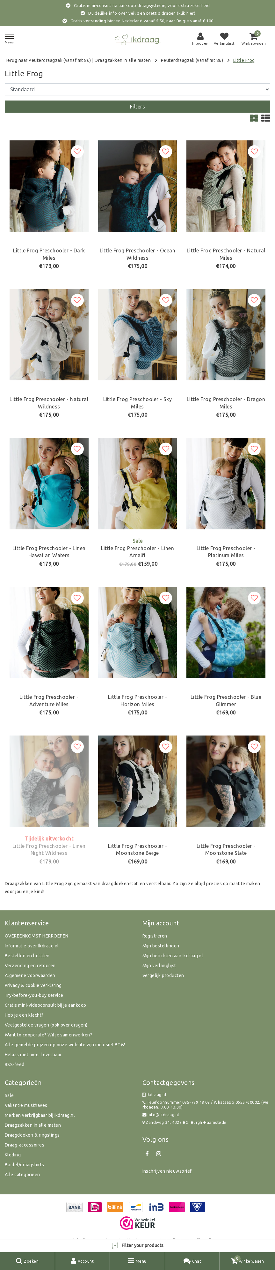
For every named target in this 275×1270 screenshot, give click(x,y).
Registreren (154, 935)
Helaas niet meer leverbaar (33, 1054)
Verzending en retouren (30, 965)
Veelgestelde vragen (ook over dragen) (46, 1024)
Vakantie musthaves (26, 1105)
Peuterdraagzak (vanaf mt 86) (192, 60)
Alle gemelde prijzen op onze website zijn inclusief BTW (65, 1044)
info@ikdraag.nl (160, 1114)
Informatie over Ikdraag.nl (32, 945)
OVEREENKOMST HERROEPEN (37, 935)
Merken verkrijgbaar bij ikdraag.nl (40, 1115)
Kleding (13, 1154)
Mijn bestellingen (160, 945)
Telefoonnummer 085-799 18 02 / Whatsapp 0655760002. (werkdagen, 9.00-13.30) (205, 1104)
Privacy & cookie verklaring (33, 985)
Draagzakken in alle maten (123, 60)
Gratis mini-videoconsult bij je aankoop (45, 1005)
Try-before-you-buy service (34, 995)
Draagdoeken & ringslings (32, 1135)
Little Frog (244, 60)
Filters (137, 106)
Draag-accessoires (24, 1144)
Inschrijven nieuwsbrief (167, 1171)
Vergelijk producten (163, 975)
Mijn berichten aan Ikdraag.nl (172, 955)
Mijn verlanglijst (159, 965)
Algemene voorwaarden (30, 975)
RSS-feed (15, 1064)
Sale (9, 1095)
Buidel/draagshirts (24, 1164)
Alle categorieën (22, 1174)
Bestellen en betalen (27, 955)
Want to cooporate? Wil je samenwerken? (48, 1034)
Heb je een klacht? (24, 1015)
